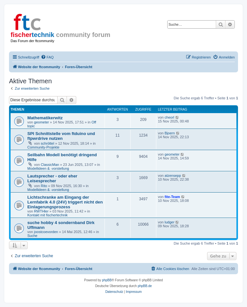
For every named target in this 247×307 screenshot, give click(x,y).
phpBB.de (145, 286)
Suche (32, 236)
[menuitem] (47, 57)
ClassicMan (50, 165)
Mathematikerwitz (45, 117)
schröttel (47, 143)
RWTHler (41, 211)
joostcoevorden (46, 232)
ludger (170, 222)
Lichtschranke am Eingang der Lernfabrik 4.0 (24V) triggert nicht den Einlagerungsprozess (65, 202)
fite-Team (172, 197)
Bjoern (170, 133)
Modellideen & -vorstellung (48, 168)
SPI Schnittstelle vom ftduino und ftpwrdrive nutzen (61, 136)
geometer (41, 122)
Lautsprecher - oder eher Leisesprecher (52, 178)
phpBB (107, 280)
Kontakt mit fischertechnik (47, 215)
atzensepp (173, 175)
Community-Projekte (43, 147)
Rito (44, 186)
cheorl (169, 117)
